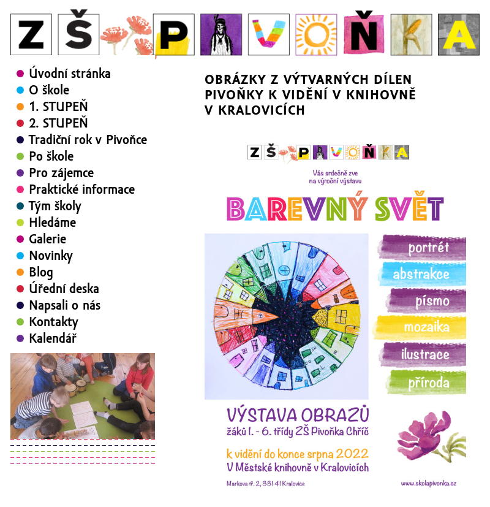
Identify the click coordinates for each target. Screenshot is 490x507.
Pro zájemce (61, 173)
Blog (41, 272)
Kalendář (53, 338)
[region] (82, 396)
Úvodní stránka (70, 74)
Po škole (51, 156)
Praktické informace (82, 189)
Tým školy (55, 206)
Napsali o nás (64, 305)
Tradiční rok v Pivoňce (88, 140)
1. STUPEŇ (58, 107)
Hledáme (52, 223)
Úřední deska (64, 289)
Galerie (47, 239)
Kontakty (53, 322)
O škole (49, 90)
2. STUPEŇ (58, 123)
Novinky (51, 256)
